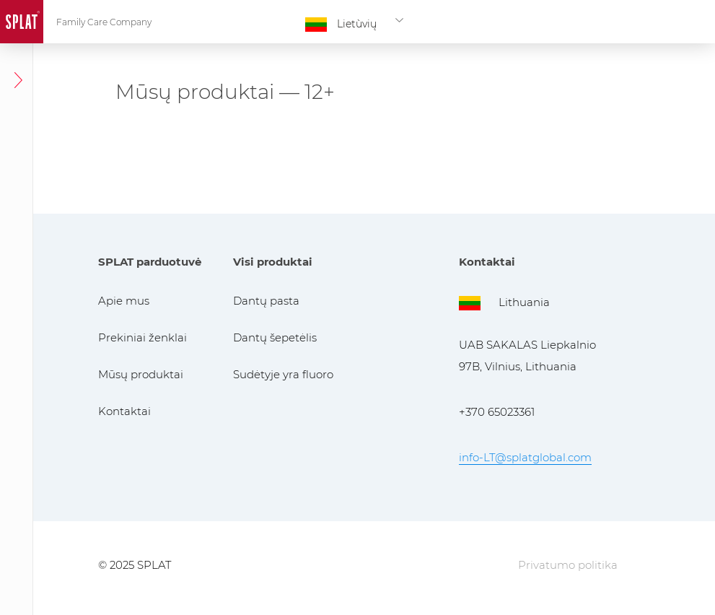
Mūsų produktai (140, 374)
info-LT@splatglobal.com (525, 457)
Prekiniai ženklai (142, 337)
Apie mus (123, 301)
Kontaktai (124, 411)
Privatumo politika (568, 565)
